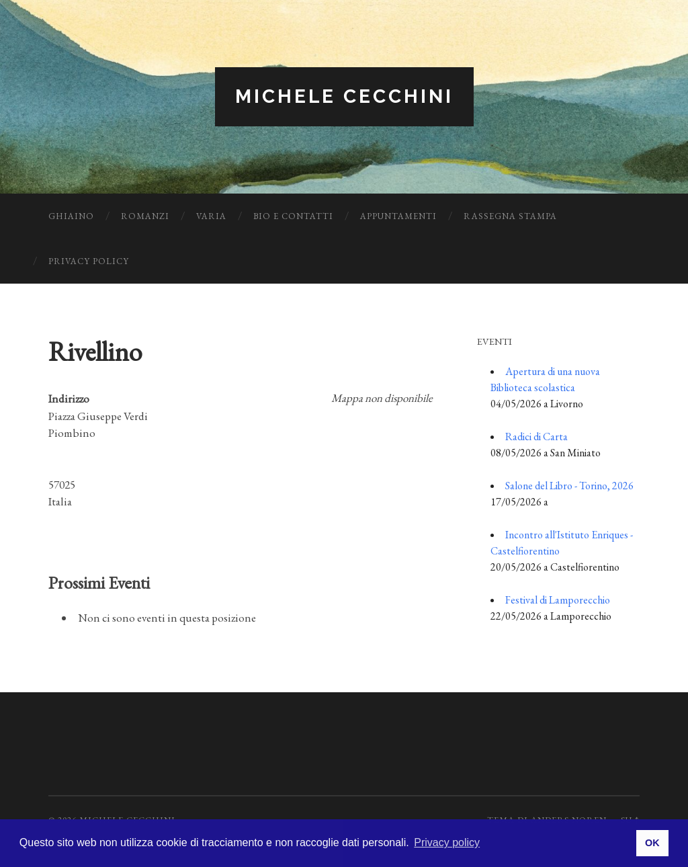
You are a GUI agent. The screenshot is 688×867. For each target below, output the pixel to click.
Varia (211, 216)
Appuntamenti (398, 216)
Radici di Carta (536, 436)
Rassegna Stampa (510, 216)
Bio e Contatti (293, 216)
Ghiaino (71, 216)
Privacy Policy (88, 261)
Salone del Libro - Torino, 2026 (569, 486)
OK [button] (652, 842)
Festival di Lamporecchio (557, 600)
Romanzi (145, 216)
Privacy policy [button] (447, 842)
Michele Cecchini (344, 96)
